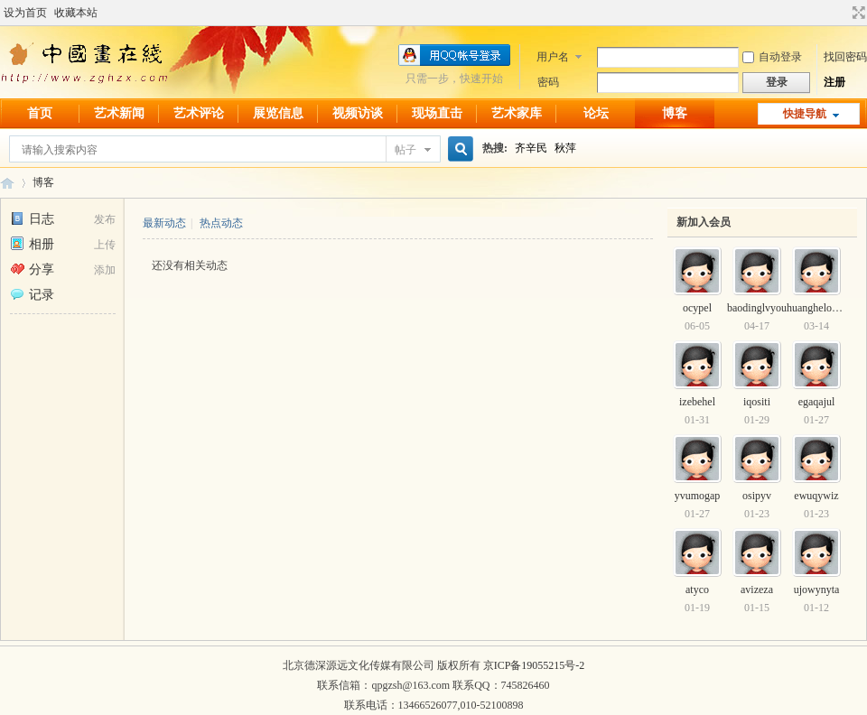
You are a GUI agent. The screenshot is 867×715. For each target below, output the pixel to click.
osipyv (756, 495)
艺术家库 (516, 113)
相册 (32, 244)
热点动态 (221, 223)
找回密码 (845, 57)
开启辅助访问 (841, 13)
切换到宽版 (856, 13)
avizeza (757, 589)
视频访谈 (357, 113)
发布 (105, 219)
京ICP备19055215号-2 (534, 665)
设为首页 (25, 12)
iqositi (756, 401)
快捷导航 (804, 113)
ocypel (697, 308)
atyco (697, 589)
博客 (674, 113)
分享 (32, 269)
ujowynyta (817, 589)
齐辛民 (531, 148)
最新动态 (164, 223)
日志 (32, 219)
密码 (548, 82)
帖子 (405, 150)
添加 (105, 270)
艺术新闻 (119, 113)
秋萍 (565, 148)
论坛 (596, 113)
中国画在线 (7, 183)
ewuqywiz (816, 495)
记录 (32, 295)
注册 (834, 82)
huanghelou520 (820, 308)
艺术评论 (198, 113)
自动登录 (772, 57)
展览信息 (278, 113)
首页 (39, 113)
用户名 (552, 57)
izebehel (697, 401)
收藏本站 (76, 12)
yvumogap (698, 495)
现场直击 (437, 113)
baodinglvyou (757, 308)
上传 (105, 244)
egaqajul (816, 401)
